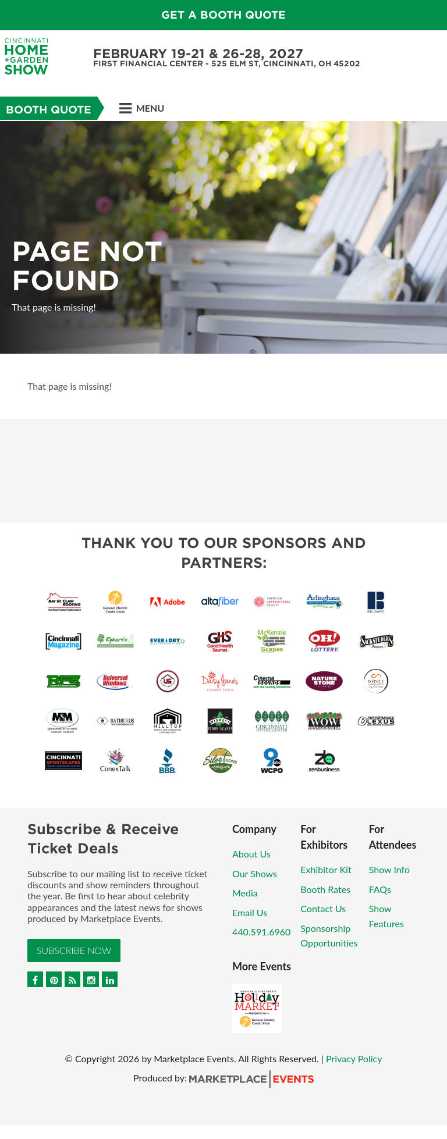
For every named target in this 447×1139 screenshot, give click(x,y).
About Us (251, 853)
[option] (223, 237)
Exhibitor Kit (325, 869)
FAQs (380, 889)
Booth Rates (325, 889)
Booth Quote (48, 110)
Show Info (389, 869)
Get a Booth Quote (223, 15)
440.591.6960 (261, 931)
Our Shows (254, 873)
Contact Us (323, 908)
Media (245, 892)
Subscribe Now (74, 950)
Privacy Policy (354, 1058)
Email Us (249, 912)
